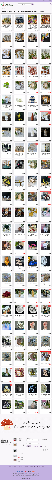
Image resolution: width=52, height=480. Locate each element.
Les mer (27, 476)
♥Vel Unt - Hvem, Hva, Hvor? (5, 444)
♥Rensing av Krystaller (4, 441)
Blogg (35, 466)
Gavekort (2, 445)
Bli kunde (2, 439)
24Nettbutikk (28, 478)
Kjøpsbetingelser (15, 466)
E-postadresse (29, 438)
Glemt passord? (36, 446)
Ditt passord (28, 442)
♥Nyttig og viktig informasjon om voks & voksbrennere (6, 443)
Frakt (10, 466)
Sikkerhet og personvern (23, 466)
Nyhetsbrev (31, 466)
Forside (2, 8)
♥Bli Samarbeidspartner (4, 440)
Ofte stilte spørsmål (40, 466)
